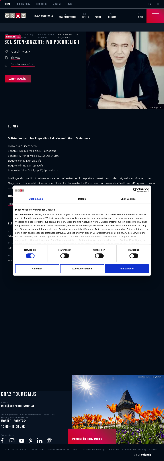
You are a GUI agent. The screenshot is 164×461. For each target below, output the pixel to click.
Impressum (114, 449)
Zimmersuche (18, 78)
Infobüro (112, 15)
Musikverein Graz (23, 64)
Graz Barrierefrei (67, 15)
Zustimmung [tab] (36, 199)
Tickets (15, 57)
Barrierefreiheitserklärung (135, 449)
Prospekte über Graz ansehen (87, 439)
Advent (57, 4)
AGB (75, 449)
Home (7, 4)
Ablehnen (37, 268)
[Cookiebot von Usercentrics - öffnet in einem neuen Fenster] (135, 190)
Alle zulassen (127, 268)
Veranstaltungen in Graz (26, 36)
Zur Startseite (9, 37)
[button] (3, 440)
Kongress (41, 4)
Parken (98, 15)
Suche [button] (140, 15)
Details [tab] (82, 199)
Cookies (154, 449)
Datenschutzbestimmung (93, 449)
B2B (70, 4)
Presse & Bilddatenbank (59, 449)
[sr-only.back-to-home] (18, 16)
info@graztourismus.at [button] (17, 406)
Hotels (85, 15)
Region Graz (23, 4)
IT (158, 4)
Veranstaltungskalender (46, 36)
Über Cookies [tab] (128, 199)
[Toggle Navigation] (155, 16)
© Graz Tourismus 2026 (15, 449)
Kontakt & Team (36, 449)
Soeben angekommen (43, 15)
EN (149, 4)
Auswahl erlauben (82, 268)
